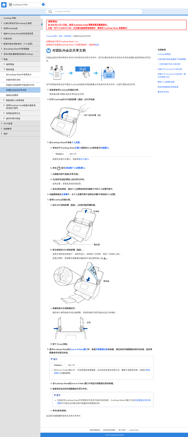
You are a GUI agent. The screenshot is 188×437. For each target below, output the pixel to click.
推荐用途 (10, 64)
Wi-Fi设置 (8, 124)
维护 (6, 134)
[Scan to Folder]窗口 (78, 349)
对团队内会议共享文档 (16, 90)
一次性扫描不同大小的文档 (169, 64)
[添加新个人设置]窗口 (75, 168)
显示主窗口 (84, 159)
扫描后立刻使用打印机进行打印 (20, 85)
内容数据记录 (102, 349)
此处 (97, 45)
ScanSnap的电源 (164, 54)
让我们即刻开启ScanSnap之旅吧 (18, 23)
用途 (6, 59)
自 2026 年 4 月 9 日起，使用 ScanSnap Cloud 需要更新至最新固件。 (78, 25)
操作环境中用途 (13, 118)
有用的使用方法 (13, 113)
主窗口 (78, 148)
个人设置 (76, 142)
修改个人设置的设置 (166, 82)
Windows (60, 154)
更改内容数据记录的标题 (168, 87)
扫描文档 (8, 39)
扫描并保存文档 (13, 80)
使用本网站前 (95, 430)
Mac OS (73, 154)
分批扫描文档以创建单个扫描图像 (172, 59)
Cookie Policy (134, 430)
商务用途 (10, 69)
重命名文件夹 (163, 92)
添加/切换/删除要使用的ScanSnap (18, 54)
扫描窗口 (105, 148)
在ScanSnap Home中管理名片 (19, 75)
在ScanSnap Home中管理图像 (16, 49)
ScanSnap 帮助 (10, 18)
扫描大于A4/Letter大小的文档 (170, 69)
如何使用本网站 (109, 430)
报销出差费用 (12, 95)
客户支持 (122, 430)
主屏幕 (64, 194)
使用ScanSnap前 (11, 28)
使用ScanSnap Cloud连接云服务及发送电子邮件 (21, 106)
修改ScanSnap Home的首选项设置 (18, 34)
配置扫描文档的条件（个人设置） (19, 44)
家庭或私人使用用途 (15, 100)
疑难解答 (8, 129)
